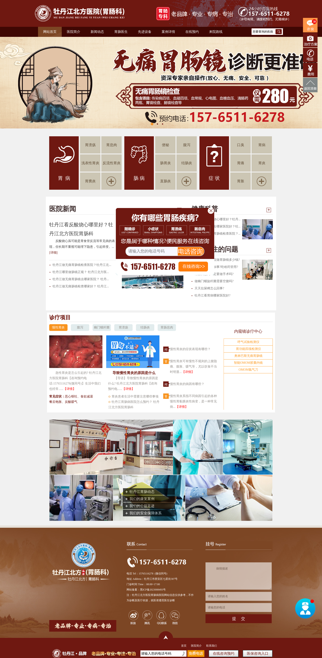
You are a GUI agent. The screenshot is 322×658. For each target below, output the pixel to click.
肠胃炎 (165, 163)
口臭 (240, 145)
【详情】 (69, 389)
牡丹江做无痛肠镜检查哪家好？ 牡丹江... (81, 286)
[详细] (53, 252)
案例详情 (168, 32)
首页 (183, 645)
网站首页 (50, 32)
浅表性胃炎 (90, 163)
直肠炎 (165, 181)
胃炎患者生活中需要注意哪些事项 (135, 396)
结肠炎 (186, 163)
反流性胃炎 (112, 163)
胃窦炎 (90, 181)
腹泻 (186, 145)
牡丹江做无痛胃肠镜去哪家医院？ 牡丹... (81, 279)
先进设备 (144, 32)
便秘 (165, 145)
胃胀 (240, 181)
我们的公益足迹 (142, 506)
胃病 (261, 145)
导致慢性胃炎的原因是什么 (133, 373)
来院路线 (215, 32)
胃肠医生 (121, 32)
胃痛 (240, 163)
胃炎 (261, 163)
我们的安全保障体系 (145, 513)
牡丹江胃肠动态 (142, 492)
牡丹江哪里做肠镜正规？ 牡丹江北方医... (81, 272)
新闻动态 (97, 32)
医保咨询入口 (257, 653)
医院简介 (73, 32)
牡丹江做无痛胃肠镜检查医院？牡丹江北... (82, 265)
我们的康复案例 (142, 499)
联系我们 (211, 645)
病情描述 (238, 576)
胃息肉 (111, 145)
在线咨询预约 (223, 653)
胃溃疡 (90, 145)
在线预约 (192, 32)
